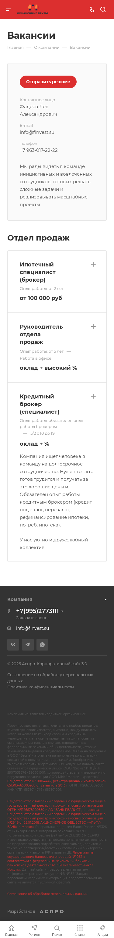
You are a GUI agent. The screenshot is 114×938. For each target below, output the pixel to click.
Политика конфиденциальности (40, 686)
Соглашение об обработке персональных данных (47, 894)
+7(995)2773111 (37, 611)
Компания (19, 599)
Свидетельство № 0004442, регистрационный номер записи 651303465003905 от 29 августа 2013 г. (56, 783)
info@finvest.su (32, 628)
